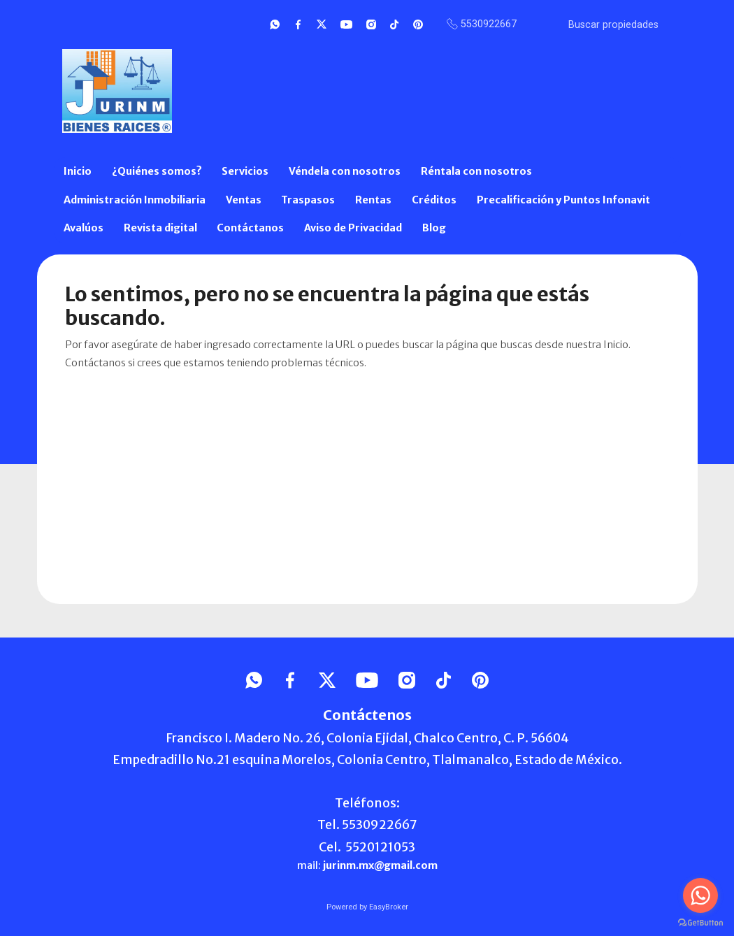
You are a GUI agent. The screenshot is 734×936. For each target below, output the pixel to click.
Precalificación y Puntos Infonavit (563, 200)
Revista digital (160, 228)
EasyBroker (388, 907)
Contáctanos (250, 228)
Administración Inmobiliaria (135, 200)
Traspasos (308, 200)
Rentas (373, 200)
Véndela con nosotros (345, 171)
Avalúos (83, 228)
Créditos (434, 200)
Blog (434, 228)
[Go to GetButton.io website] (700, 922)
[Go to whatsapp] (700, 895)
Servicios (245, 171)
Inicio (78, 171)
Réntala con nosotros (476, 171)
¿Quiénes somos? (157, 171)
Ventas (243, 200)
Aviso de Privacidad (353, 228)
